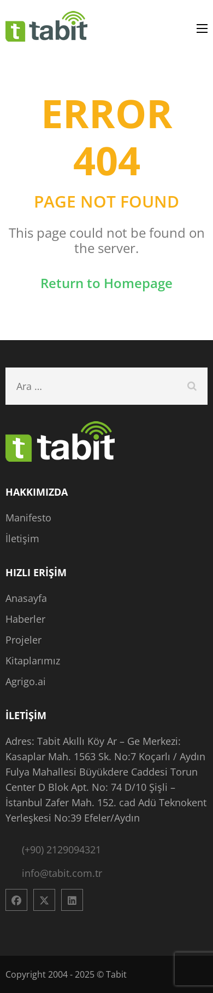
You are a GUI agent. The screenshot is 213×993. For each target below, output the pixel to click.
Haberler (25, 618)
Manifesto (28, 517)
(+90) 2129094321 (61, 849)
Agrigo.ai (25, 681)
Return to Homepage (106, 283)
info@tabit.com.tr (62, 873)
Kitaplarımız (32, 660)
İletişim (22, 538)
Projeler (23, 639)
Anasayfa (26, 598)
